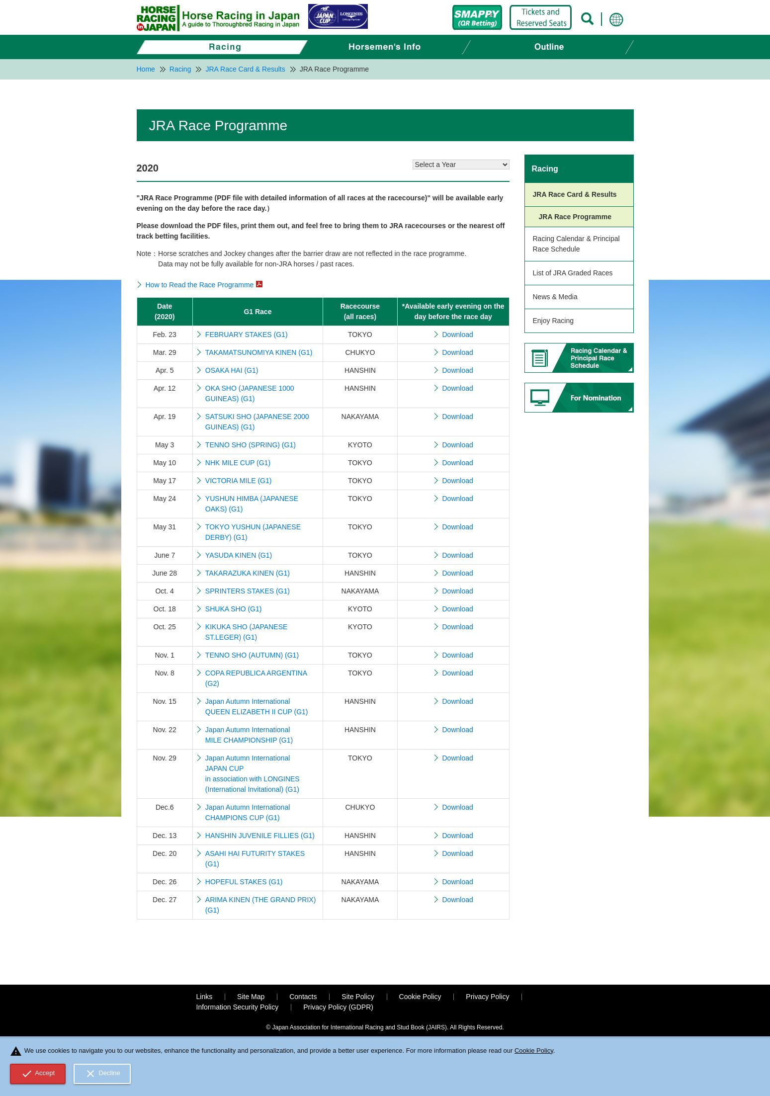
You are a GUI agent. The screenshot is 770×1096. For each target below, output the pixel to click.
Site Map (250, 997)
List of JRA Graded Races (573, 273)
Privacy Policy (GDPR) (338, 1007)
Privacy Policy (487, 997)
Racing (545, 169)
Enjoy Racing (553, 321)
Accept (38, 1074)
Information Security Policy (237, 1007)
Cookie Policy (420, 997)
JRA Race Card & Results (575, 194)
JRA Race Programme (575, 217)
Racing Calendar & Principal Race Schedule (576, 244)
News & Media (555, 297)
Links (204, 997)
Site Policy (358, 997)
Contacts (303, 997)
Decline (102, 1074)
